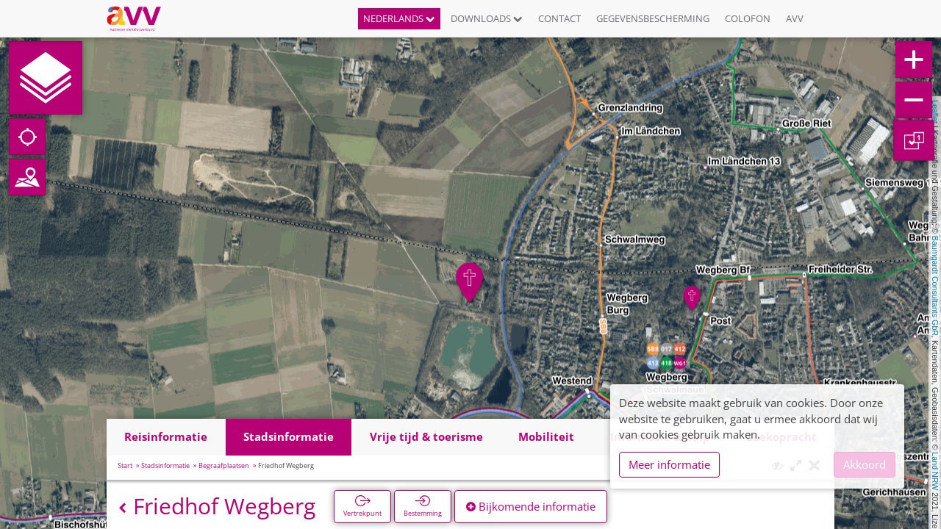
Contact (559, 18)
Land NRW (935, 471)
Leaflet (935, 111)
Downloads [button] (487, 18)
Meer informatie (669, 464)
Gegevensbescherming (652, 18)
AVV (795, 18)
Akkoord (864, 464)
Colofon (747, 18)
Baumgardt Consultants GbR (935, 286)
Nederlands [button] (399, 18)
